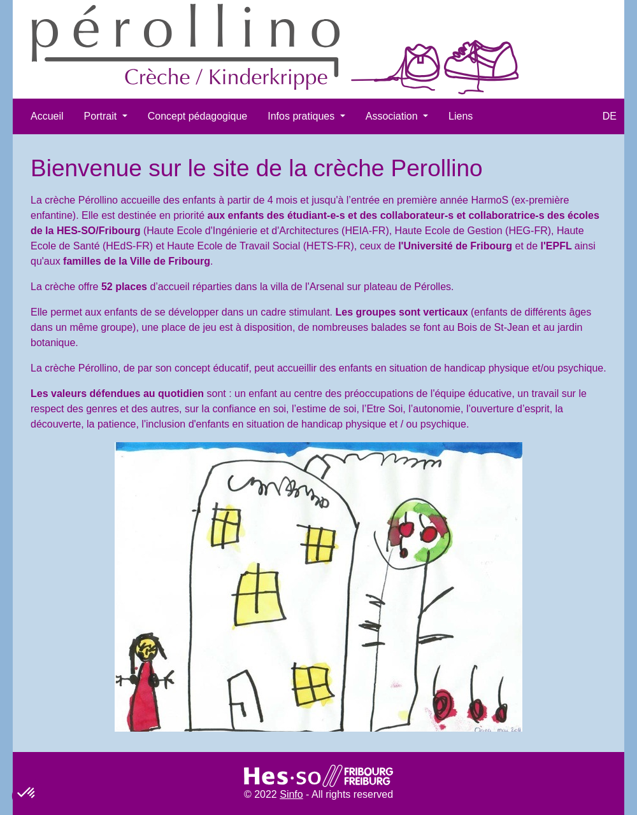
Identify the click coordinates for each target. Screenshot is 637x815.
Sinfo (291, 794)
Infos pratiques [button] (302, 116)
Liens (460, 116)
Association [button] (393, 116)
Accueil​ (47, 116)
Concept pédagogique (198, 116)
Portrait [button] (102, 116)
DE (610, 116)
